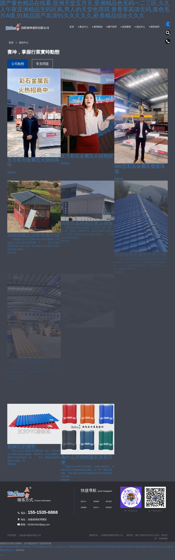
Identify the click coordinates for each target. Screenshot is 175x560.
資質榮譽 (126, 26)
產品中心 (83, 26)
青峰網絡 (163, 538)
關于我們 (112, 26)
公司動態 (17, 64)
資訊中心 (140, 26)
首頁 (72, 26)
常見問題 (42, 64)
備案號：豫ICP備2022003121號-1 (143, 535)
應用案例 (98, 26)
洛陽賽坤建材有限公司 (30, 535)
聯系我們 (154, 26)
